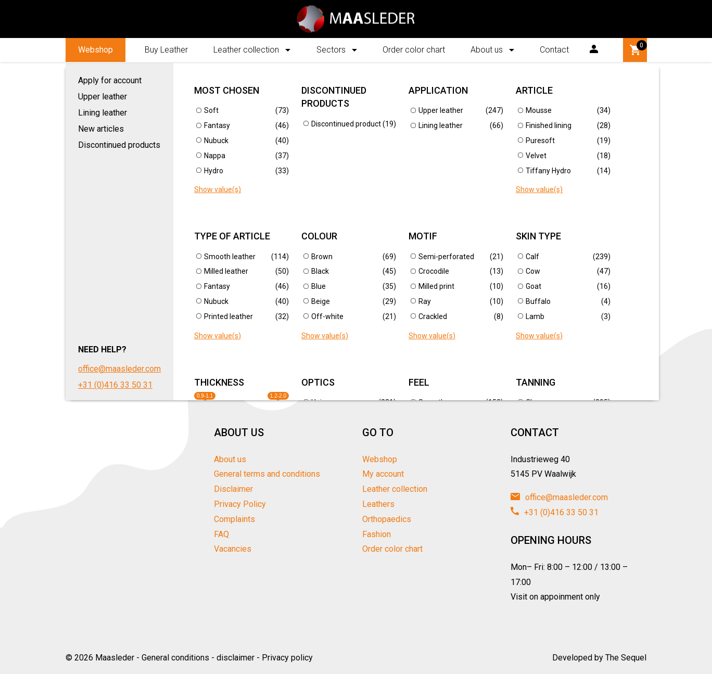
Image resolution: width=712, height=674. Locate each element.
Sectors (331, 50)
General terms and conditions (267, 474)
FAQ (221, 534)
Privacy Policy (240, 504)
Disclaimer (233, 489)
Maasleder (114, 658)
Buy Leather (166, 50)
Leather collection (246, 50)
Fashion (376, 534)
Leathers (378, 504)
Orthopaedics (386, 519)
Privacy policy (287, 658)
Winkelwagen (636, 48)
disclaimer (236, 658)
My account (383, 474)
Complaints (234, 519)
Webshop (95, 50)
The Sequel (625, 658)
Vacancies (232, 549)
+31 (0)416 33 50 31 (555, 512)
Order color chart (414, 50)
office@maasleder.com (559, 497)
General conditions (175, 658)
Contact (554, 50)
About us (487, 50)
